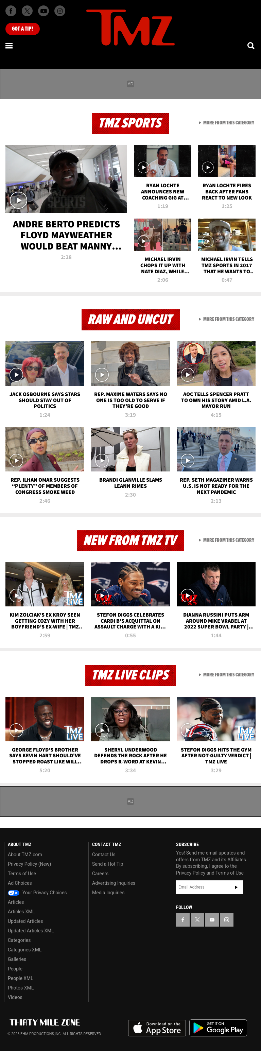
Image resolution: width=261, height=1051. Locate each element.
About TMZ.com (25, 854)
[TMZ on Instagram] (59, 10)
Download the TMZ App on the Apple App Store (157, 1028)
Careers (100, 873)
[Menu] (9, 45)
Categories (19, 940)
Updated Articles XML (31, 930)
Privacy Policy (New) (29, 864)
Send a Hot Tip (107, 864)
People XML (20, 978)
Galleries (17, 959)
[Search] (251, 45)
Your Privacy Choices (37, 892)
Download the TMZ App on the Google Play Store (218, 1028)
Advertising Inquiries (113, 883)
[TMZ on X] (27, 10)
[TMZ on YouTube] (212, 920)
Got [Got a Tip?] (22, 28)
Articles (16, 902)
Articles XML (21, 911)
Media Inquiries (108, 892)
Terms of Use (22, 873)
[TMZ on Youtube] (43, 10)
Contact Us (104, 854)
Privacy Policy (190, 873)
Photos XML (21, 987)
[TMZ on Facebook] (10, 10)
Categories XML (24, 949)
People (15, 968)
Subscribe (236, 887)
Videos (15, 997)
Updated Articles (25, 921)
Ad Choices (20, 883)
